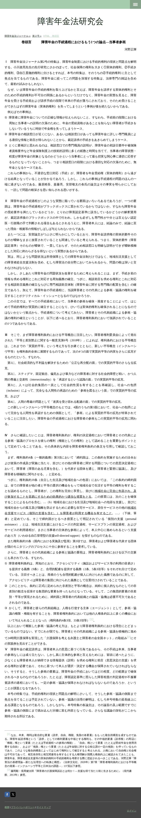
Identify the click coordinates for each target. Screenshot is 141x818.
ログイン (131, 810)
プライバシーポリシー (23, 807)
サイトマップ (44, 807)
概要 (7, 807)
